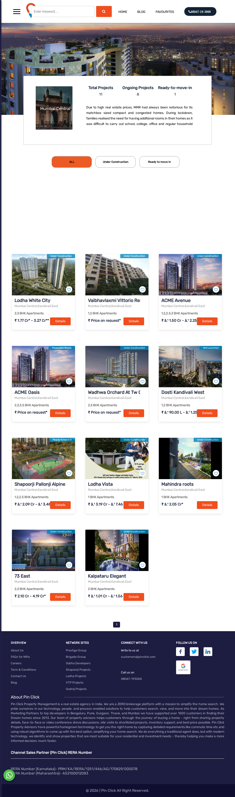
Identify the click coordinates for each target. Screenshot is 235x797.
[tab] (72, 162)
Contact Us (18, 676)
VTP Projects (75, 682)
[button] (16, 11)
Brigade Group (76, 657)
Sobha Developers (78, 663)
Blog (141, 12)
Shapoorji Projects (78, 669)
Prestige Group (76, 650)
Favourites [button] (165, 12)
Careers (16, 663)
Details (60, 321)
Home (122, 12)
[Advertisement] (117, 218)
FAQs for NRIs (20, 657)
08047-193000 (131, 679)
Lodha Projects (76, 676)
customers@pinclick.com (138, 657)
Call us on (127, 672)
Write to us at (130, 650)
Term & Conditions (23, 669)
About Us (17, 650)
